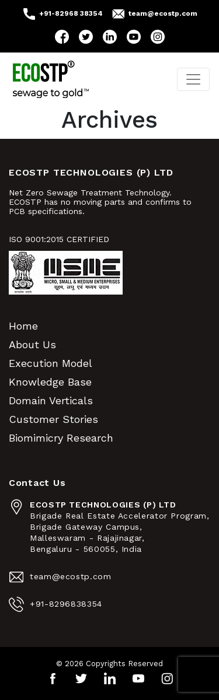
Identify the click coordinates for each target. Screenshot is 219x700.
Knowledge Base (50, 382)
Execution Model (50, 363)
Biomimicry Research (61, 438)
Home (23, 326)
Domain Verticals (51, 400)
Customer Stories (53, 419)
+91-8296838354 (66, 603)
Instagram (158, 37)
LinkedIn (110, 37)
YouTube (134, 37)
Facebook (62, 37)
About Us (32, 344)
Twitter (86, 37)
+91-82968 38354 (71, 13)
